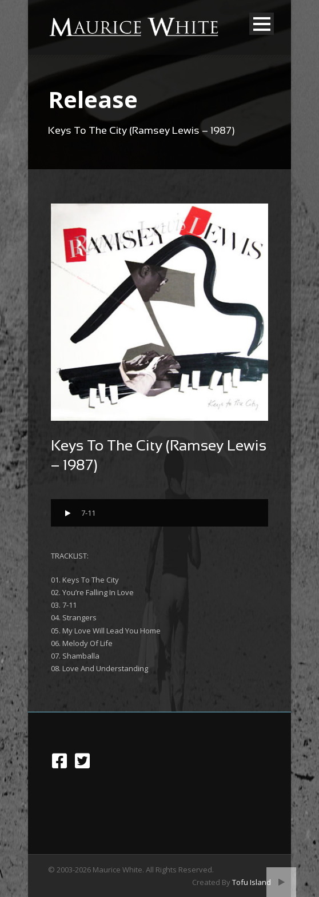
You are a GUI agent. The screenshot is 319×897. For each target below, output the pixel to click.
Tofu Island (251, 882)
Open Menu (261, 24)
